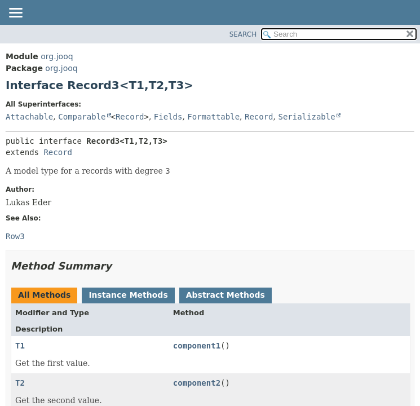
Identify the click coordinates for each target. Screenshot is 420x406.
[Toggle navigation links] (15, 13)
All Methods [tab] (44, 294)
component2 (196, 382)
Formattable (213, 116)
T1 (20, 345)
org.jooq (57, 56)
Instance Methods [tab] (128, 294)
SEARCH (243, 34)
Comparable (81, 116)
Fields (168, 116)
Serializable (306, 116)
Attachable (29, 116)
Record (130, 116)
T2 (20, 382)
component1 (196, 345)
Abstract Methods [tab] (225, 294)
